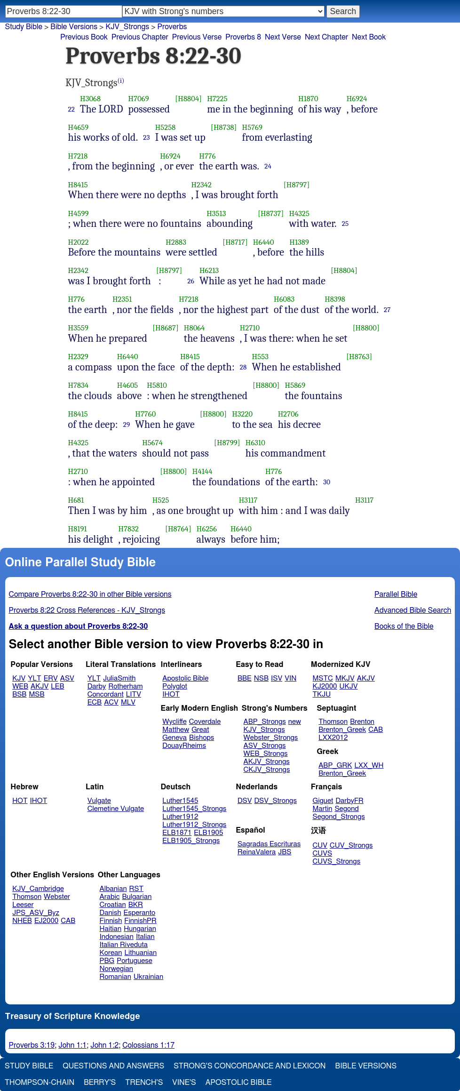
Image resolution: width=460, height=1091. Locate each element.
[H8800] (366, 327)
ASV (67, 678)
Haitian (111, 928)
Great (200, 729)
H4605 (127, 385)
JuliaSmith (119, 678)
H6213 (209, 270)
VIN (290, 678)
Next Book (369, 37)
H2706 (288, 413)
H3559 (78, 327)
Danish (110, 912)
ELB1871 (176, 832)
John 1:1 (72, 1045)
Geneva (174, 737)
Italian (145, 936)
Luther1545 (180, 800)
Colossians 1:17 (148, 1045)
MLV (128, 702)
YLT (34, 678)
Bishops (201, 737)
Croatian (113, 904)
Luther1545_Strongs (194, 808)
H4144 (202, 471)
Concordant (105, 694)
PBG (107, 960)
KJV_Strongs (264, 729)
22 (71, 109)
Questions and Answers (113, 1066)
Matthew (175, 729)
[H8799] (227, 442)
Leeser (22, 904)
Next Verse (283, 37)
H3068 (90, 98)
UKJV (349, 686)
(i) (121, 81)
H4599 (78, 213)
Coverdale (205, 721)
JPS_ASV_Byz (35, 912)
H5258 (165, 127)
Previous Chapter (139, 37)
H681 (76, 500)
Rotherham (125, 686)
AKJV (39, 686)
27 (387, 309)
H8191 (77, 528)
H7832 (129, 528)
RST (136, 888)
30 (326, 482)
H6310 (255, 442)
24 (267, 166)
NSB (261, 678)
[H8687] (165, 327)
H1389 (299, 242)
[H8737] (271, 213)
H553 (260, 356)
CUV (320, 845)
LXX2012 (333, 737)
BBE (245, 678)
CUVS (323, 853)
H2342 (201, 184)
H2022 (78, 242)
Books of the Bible (404, 626)
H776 (207, 156)
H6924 (357, 98)
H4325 (299, 213)
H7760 (145, 413)
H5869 (295, 385)
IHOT (171, 694)
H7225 (217, 98)
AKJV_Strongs (267, 761)
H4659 (78, 127)
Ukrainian (148, 976)
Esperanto (140, 912)
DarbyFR (349, 800)
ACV (111, 702)
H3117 (248, 500)
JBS (284, 852)
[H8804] (188, 98)
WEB (20, 686)
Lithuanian (140, 952)
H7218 (78, 156)
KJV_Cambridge (38, 888)
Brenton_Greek (342, 729)
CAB (375, 729)
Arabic (110, 896)
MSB (36, 694)
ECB (94, 702)
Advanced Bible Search (412, 610)
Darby (96, 686)
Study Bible (23, 27)
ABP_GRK (335, 765)
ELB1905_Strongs (191, 840)
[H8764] (178, 528)
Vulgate (99, 800)
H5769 (252, 127)
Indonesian (117, 936)
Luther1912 (180, 816)
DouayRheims (184, 745)
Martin (323, 808)
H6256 (207, 528)
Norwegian (116, 968)
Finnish (111, 920)
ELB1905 (208, 832)
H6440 (263, 242)
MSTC (323, 678)
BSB (19, 694)
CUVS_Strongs (337, 861)
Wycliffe (174, 721)
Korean (111, 952)
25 (345, 223)
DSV (245, 800)
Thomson (333, 721)
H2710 (250, 327)
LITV (133, 694)
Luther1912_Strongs (194, 824)
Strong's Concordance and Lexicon (249, 1066)
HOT (19, 800)
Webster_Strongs (271, 737)
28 (243, 367)
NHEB (22, 920)
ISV (276, 678)
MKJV (345, 678)
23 (146, 137)
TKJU (322, 694)
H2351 (122, 299)
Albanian (113, 888)
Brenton (362, 721)
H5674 (152, 442)
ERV (51, 678)
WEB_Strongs (266, 753)
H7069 (138, 98)
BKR (135, 904)
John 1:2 (104, 1045)
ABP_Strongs (265, 721)
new (294, 721)
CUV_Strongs (351, 845)
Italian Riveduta (124, 944)
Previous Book (84, 37)
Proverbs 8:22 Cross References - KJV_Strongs (87, 610)
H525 (160, 500)
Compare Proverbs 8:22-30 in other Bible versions (90, 594)
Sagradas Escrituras (269, 844)
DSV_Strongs (275, 800)
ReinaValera (257, 852)
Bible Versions (73, 27)
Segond (346, 808)
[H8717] (235, 242)
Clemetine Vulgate (115, 808)
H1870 (308, 98)
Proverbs (172, 27)
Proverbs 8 (243, 37)
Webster (57, 896)
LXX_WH (368, 765)
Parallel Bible (395, 594)
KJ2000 (325, 686)
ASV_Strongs (265, 745)
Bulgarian (136, 896)
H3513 (216, 213)
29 (126, 424)
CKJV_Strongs (267, 769)
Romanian (115, 976)
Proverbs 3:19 (32, 1045)
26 (190, 281)
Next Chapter (326, 37)
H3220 (242, 413)
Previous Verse (197, 37)
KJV (18, 678)
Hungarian (140, 928)
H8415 (78, 184)
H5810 (157, 385)
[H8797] (297, 184)
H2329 (78, 356)
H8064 (194, 327)
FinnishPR (140, 920)
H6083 (284, 299)
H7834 (78, 385)
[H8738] (224, 127)
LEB (57, 686)
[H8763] (359, 356)
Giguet (323, 800)
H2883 (176, 242)
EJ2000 (46, 920)
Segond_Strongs (339, 816)
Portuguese (134, 960)
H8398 (335, 299)
